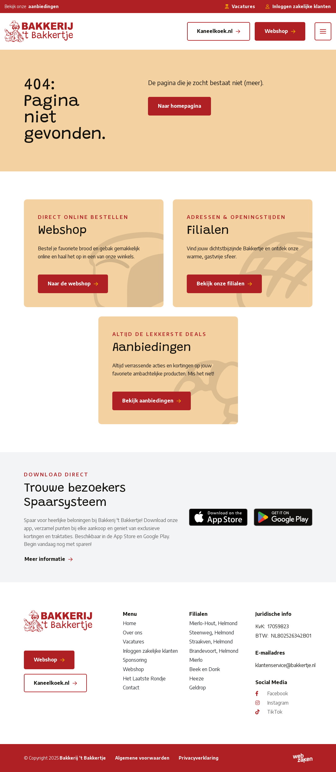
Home (129, 623)
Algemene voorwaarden (142, 758)
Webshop (133, 669)
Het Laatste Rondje (144, 678)
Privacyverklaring (198, 758)
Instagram (278, 703)
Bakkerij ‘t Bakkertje (83, 758)
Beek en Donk (204, 669)
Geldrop (197, 687)
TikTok (274, 712)
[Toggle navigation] (323, 31)
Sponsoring (135, 660)
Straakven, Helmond (211, 641)
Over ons (132, 632)
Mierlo (196, 660)
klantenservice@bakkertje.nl (283, 665)
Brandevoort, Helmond (213, 651)
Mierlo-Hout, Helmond (213, 623)
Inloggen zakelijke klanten (150, 651)
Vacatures (133, 641)
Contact (131, 687)
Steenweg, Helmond (211, 632)
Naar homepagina (179, 106)
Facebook (277, 693)
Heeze (196, 678)
